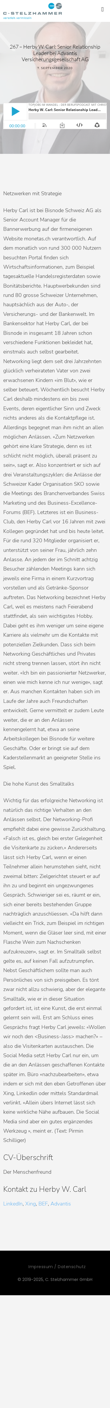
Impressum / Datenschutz (57, 1267)
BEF (43, 1203)
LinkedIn (13, 1203)
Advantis (60, 1203)
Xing (30, 1203)
